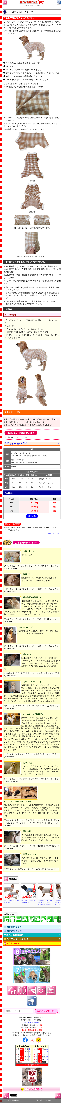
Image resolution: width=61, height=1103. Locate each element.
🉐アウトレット (11, 943)
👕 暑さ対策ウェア (13, 927)
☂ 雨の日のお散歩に (13, 935)
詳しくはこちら (54, 533)
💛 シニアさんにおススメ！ (17, 939)
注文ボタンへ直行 (43, 1100)
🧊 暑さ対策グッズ (13, 931)
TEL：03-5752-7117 (32, 1022)
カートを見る (13, 1100)
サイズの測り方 (16, 443)
